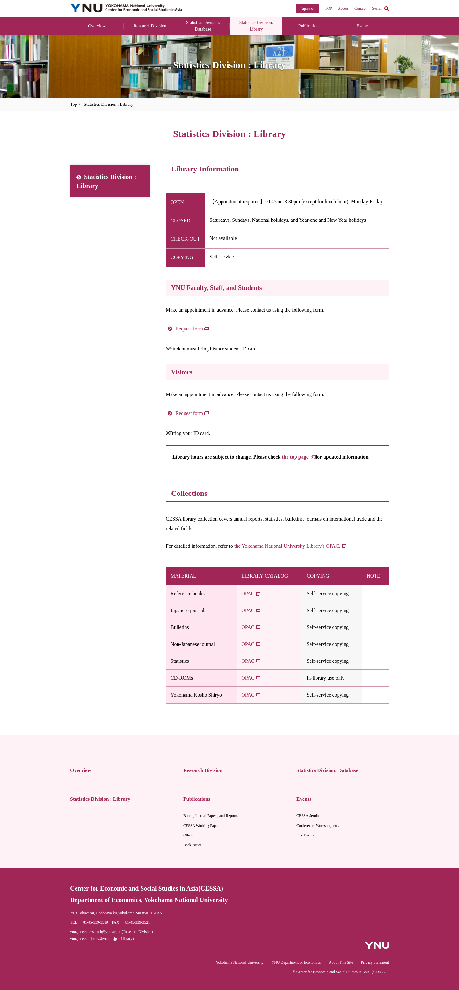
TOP (328, 8)
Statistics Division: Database (203, 26)
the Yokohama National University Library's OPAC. (287, 546)
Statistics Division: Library (256, 26)
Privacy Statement (375, 962)
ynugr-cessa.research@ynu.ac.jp (95, 931)
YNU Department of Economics (296, 962)
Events (362, 26)
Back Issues (192, 845)
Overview (97, 26)
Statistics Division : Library (106, 181)
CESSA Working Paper (201, 825)
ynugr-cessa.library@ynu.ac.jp (93, 938)
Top (73, 104)
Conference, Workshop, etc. (317, 825)
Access (343, 8)
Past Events (305, 835)
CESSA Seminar (309, 815)
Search (377, 8)
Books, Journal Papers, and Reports (210, 815)
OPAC (247, 593)
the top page (296, 456)
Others (188, 835)
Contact (360, 8)
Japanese (308, 8)
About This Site (341, 962)
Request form (189, 328)
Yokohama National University (239, 962)
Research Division (150, 26)
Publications (309, 26)
